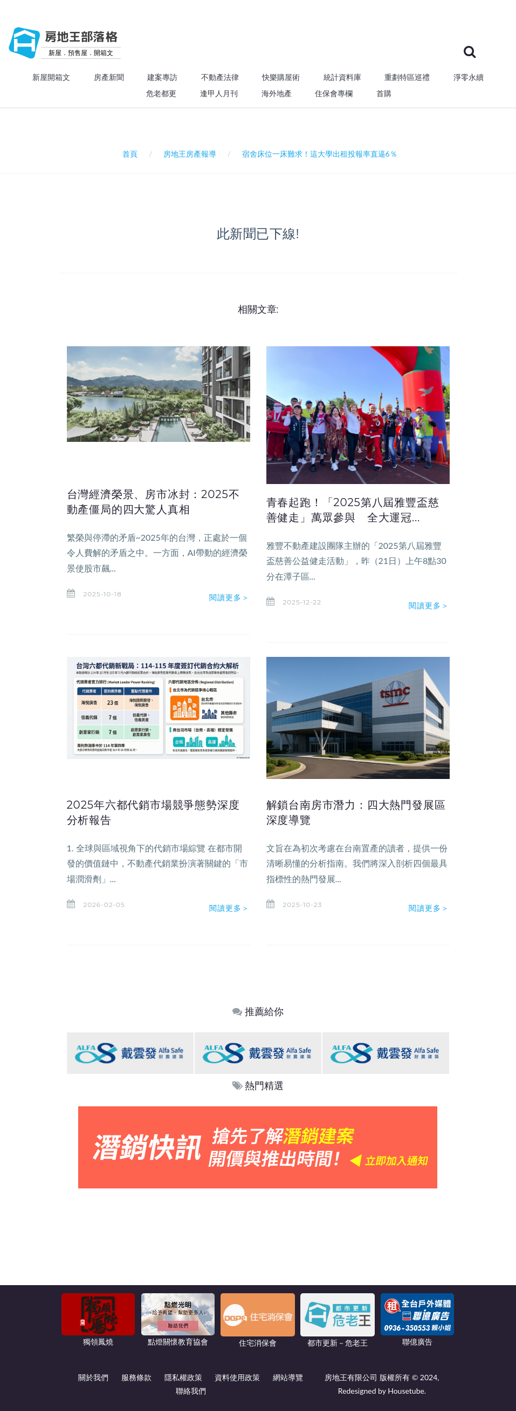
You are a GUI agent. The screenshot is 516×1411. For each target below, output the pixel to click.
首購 (383, 93)
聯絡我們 (191, 1390)
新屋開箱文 (51, 77)
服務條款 (136, 1377)
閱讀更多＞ (229, 597)
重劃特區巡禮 (407, 77)
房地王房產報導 (189, 153)
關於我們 (93, 1377)
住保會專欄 (334, 93)
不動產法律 (220, 77)
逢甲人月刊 (219, 93)
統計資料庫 (342, 77)
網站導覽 (288, 1377)
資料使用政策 (237, 1377)
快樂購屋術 (281, 77)
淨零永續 (468, 77)
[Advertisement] (258, 1269)
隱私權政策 (183, 1377)
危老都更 (161, 93)
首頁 (128, 153)
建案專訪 (162, 77)
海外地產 (277, 93)
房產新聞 (109, 77)
